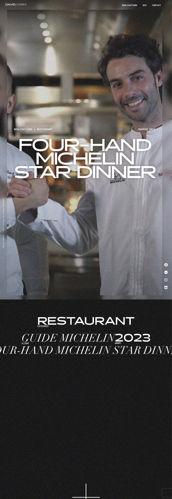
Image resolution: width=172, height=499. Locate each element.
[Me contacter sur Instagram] (166, 280)
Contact (156, 5)
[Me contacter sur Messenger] (166, 272)
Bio (144, 5)
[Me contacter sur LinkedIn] (166, 287)
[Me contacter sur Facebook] (166, 264)
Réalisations (129, 5)
